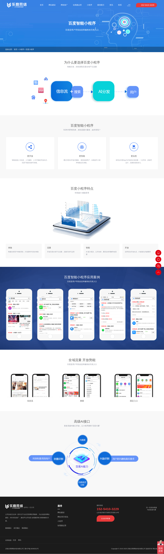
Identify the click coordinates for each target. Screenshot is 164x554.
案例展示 (100, 5)
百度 (14, 540)
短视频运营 (77, 5)
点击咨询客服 (105, 518)
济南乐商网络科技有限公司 (14, 549)
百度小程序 (30, 49)
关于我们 (17, 528)
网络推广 (64, 5)
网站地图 (156, 549)
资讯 (111, 5)
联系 (120, 5)
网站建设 (52, 5)
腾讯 (19, 540)
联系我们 (25, 528)
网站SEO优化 (63, 517)
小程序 (89, 5)
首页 (41, 5)
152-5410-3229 (146, 5)
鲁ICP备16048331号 (32, 549)
